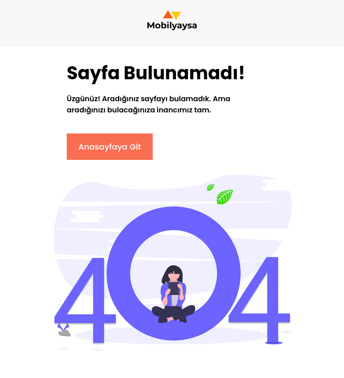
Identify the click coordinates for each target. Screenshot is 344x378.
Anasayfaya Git (109, 146)
